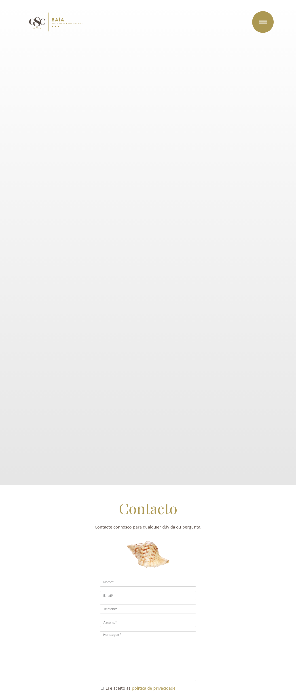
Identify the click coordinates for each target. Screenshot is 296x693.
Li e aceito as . (141, 688)
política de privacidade (153, 688)
